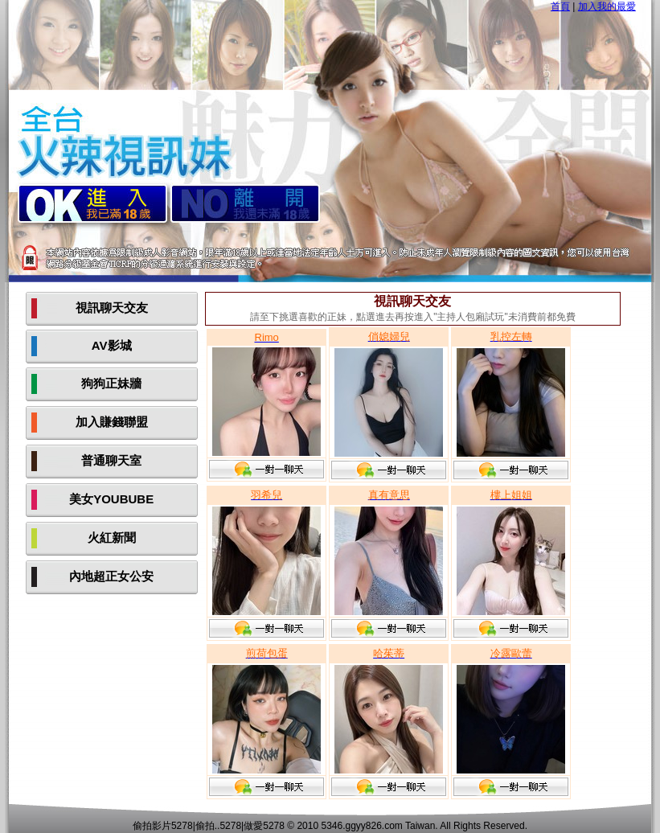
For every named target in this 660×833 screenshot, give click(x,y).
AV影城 (112, 345)
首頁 (560, 6)
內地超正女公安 (111, 576)
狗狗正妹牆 (111, 383)
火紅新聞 (112, 537)
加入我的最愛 (607, 6)
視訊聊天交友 (112, 307)
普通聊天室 (111, 460)
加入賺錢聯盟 (112, 422)
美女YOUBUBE (111, 499)
